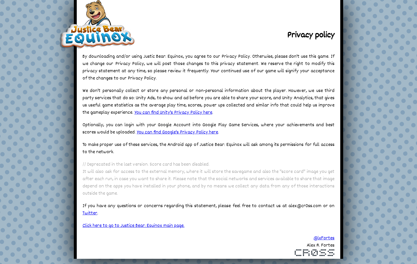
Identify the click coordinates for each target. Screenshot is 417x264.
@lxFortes (323, 238)
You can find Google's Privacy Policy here (177, 132)
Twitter (90, 213)
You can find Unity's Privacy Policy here (173, 112)
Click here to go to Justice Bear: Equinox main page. (133, 225)
